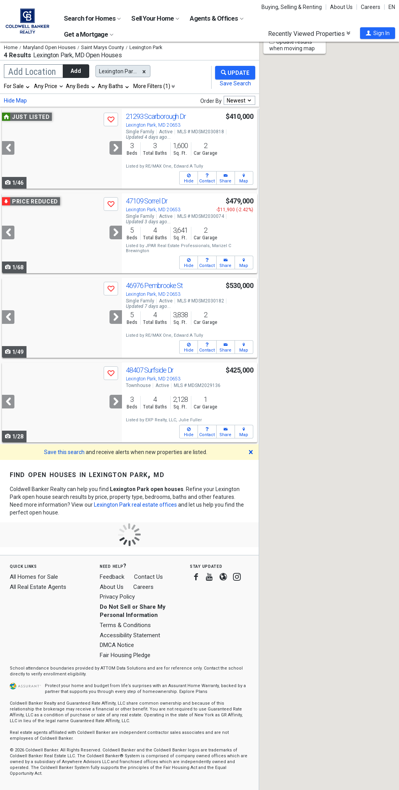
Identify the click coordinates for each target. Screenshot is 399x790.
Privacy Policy (117, 596)
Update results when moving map (292, 45)
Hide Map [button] (15, 100)
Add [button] (76, 71)
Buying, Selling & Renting (291, 7)
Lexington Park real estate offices (135, 505)
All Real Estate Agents (38, 586)
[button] (377, 33)
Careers (370, 7)
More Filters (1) (151, 86)
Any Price (45, 86)
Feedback (112, 577)
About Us (341, 7)
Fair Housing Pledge (125, 655)
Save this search (64, 452)
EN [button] (391, 7)
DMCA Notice (117, 645)
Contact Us (148, 576)
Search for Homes (92, 18)
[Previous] (8, 148)
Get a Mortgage (88, 34)
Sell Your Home (155, 18)
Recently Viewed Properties (309, 33)
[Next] (115, 148)
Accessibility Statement (130, 635)
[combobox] (17, 86)
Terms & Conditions (125, 625)
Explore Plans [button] (193, 691)
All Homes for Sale (34, 576)
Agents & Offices (216, 18)
